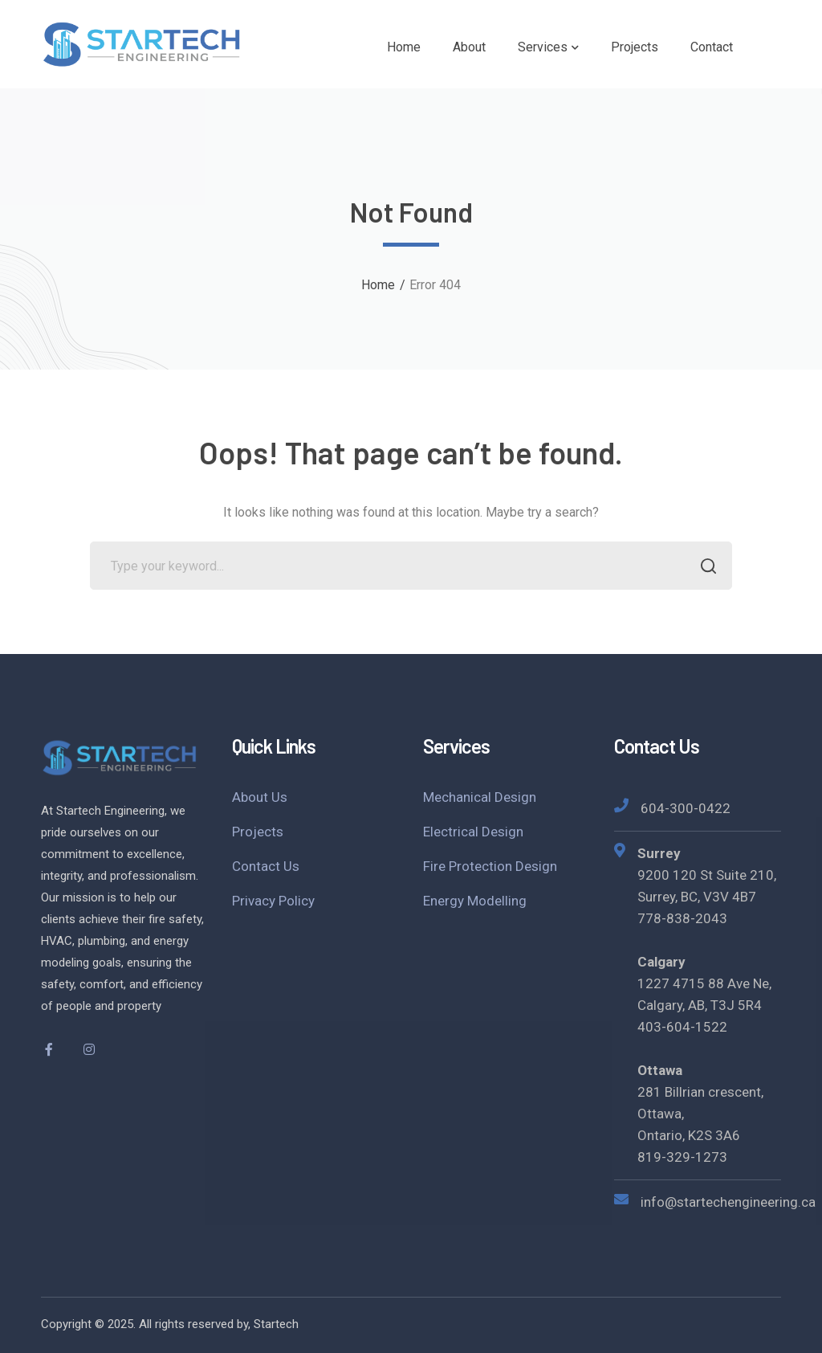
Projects (257, 832)
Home (378, 284)
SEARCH (704, 567)
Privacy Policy (273, 901)
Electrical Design (473, 832)
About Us (259, 797)
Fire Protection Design (490, 866)
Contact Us (265, 866)
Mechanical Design (479, 797)
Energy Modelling (475, 901)
